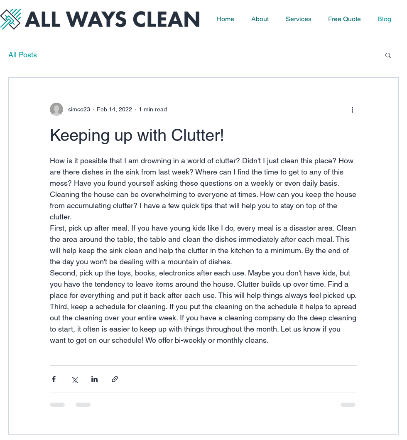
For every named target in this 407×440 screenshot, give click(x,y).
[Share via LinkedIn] (94, 379)
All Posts (22, 54)
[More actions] (352, 109)
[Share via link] (115, 379)
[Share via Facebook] (54, 379)
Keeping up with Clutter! (137, 135)
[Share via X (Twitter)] (74, 379)
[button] (388, 56)
